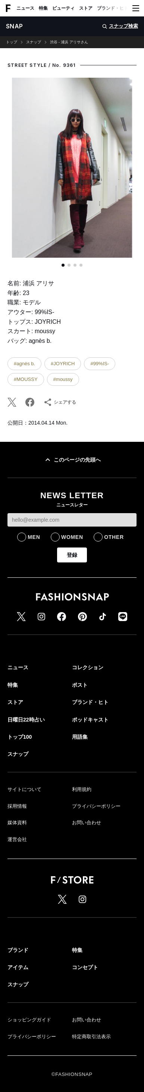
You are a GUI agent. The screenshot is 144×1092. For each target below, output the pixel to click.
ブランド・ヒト (112, 8)
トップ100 (19, 737)
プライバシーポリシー (96, 806)
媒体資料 (17, 822)
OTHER (114, 537)
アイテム (17, 967)
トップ (11, 42)
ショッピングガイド (29, 1020)
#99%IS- (99, 363)
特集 (43, 8)
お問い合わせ (86, 822)
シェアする (59, 402)
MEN (34, 537)
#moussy (63, 379)
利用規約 (81, 789)
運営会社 (17, 839)
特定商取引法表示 (91, 1036)
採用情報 (17, 806)
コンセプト (85, 967)
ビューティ (63, 8)
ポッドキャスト (90, 720)
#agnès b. (24, 363)
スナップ (33, 42)
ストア (86, 8)
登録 (72, 555)
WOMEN (72, 537)
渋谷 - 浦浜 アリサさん (69, 42)
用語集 (80, 737)
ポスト (80, 685)
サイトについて (24, 789)
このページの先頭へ (72, 459)
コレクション (87, 667)
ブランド (17, 950)
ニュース (25, 8)
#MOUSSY (26, 379)
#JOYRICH (63, 363)
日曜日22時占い (26, 720)
